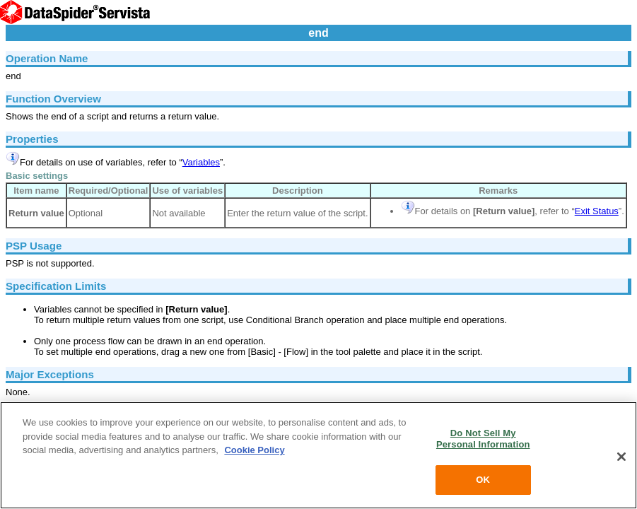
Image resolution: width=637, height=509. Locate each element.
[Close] (621, 456)
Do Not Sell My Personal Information (483, 439)
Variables (201, 162)
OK (483, 479)
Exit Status (597, 211)
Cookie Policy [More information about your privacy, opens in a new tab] (254, 450)
